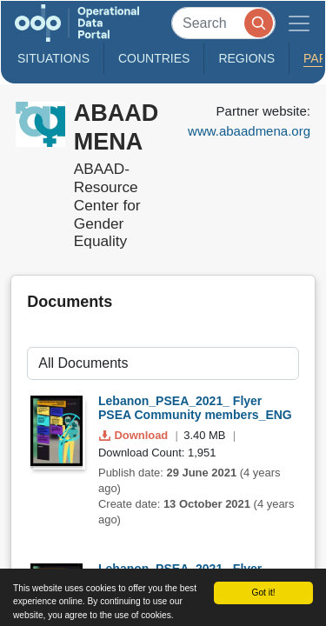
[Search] (223, 23)
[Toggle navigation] (299, 23)
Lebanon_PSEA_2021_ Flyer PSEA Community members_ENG (195, 408)
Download (135, 435)
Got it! (263, 592)
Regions (246, 58)
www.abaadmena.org (249, 130)
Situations (53, 58)
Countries (154, 58)
